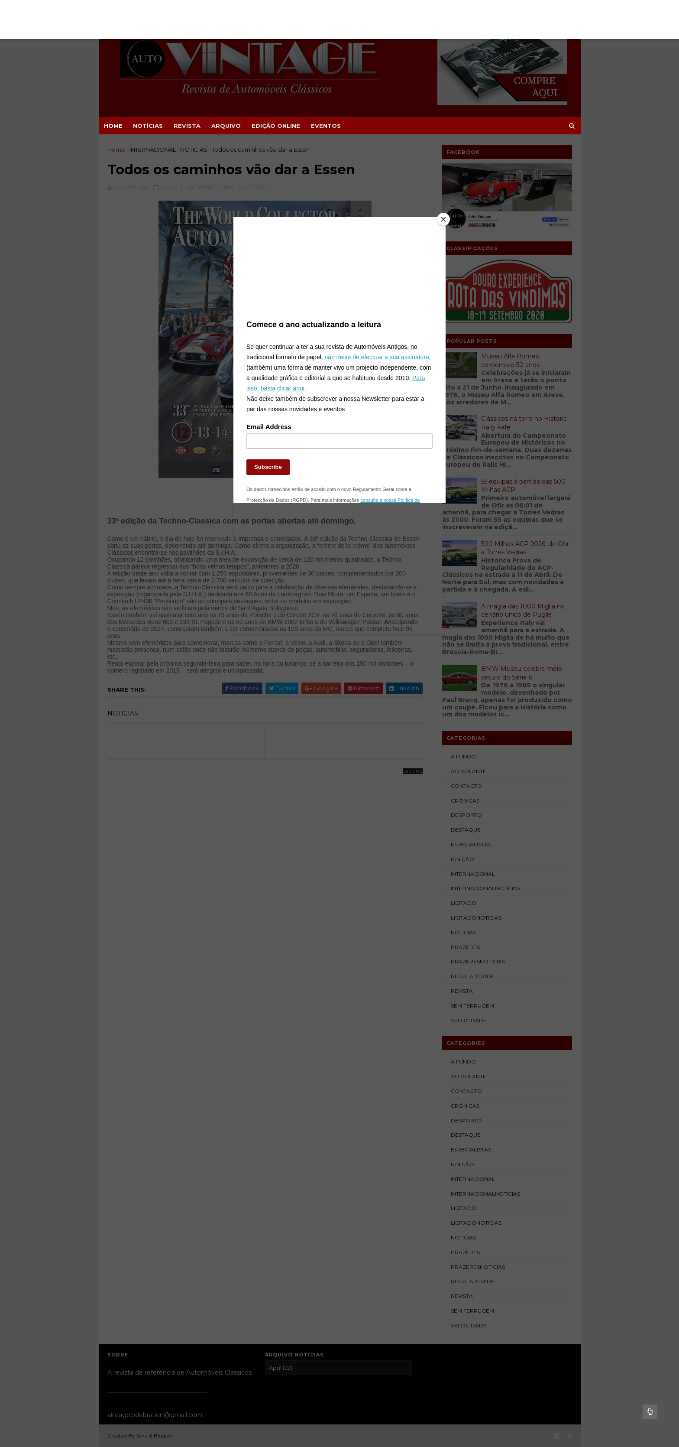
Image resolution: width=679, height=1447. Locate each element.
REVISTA (187, 125)
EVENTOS (326, 125)
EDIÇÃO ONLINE (276, 125)
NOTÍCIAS (148, 125)
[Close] (443, 219)
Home (113, 125)
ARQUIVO (226, 125)
